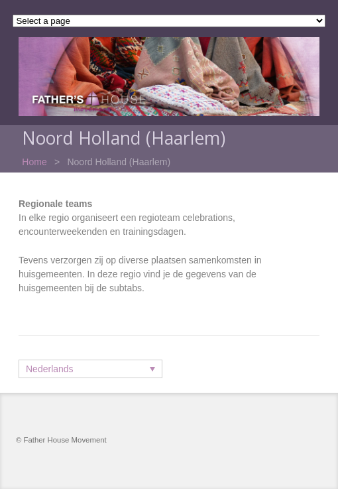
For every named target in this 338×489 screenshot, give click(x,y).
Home (34, 162)
